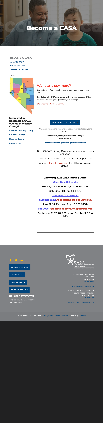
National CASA (16, 302)
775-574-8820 (89, 281)
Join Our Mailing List (20, 267)
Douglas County (16, 139)
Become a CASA (17, 275)
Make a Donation (18, 282)
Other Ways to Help (19, 290)
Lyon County (15, 143)
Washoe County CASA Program (22, 300)
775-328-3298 (89, 298)
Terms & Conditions (61, 316)
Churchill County (17, 135)
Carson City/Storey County (21, 130)
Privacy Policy (47, 316)
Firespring (82, 316)
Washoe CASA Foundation (83, 286)
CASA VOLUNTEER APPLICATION (65, 123)
